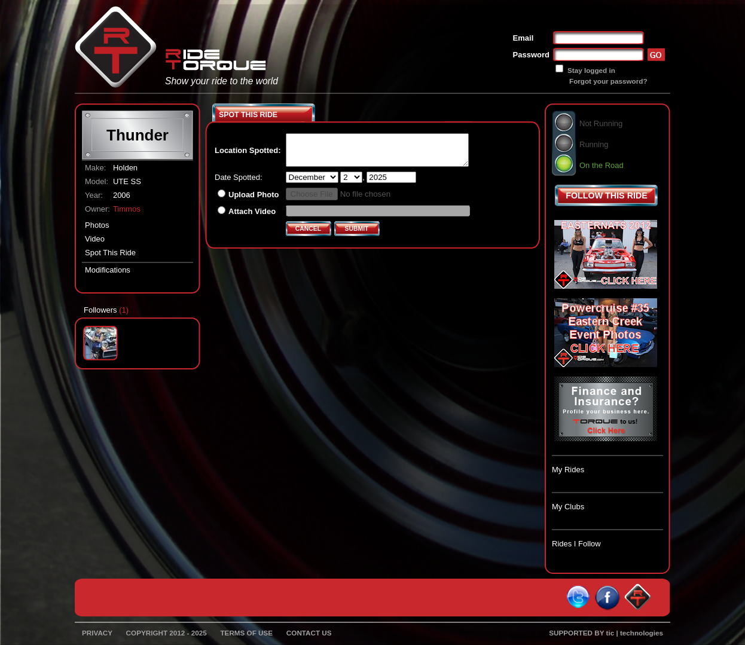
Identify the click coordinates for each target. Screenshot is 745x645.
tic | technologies (635, 633)
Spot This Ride (110, 252)
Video (95, 238)
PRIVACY (97, 633)
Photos (97, 225)
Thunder (137, 135)
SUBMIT (357, 228)
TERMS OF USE (246, 633)
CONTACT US (309, 633)
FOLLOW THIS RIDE (607, 195)
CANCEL (308, 228)
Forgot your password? (608, 81)
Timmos (127, 208)
